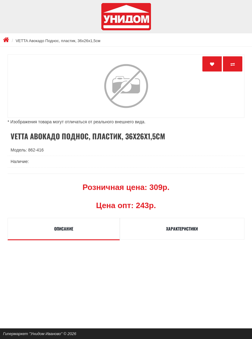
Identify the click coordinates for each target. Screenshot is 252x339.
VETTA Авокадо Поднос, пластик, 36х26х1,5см (58, 40)
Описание (63, 228)
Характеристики (182, 228)
